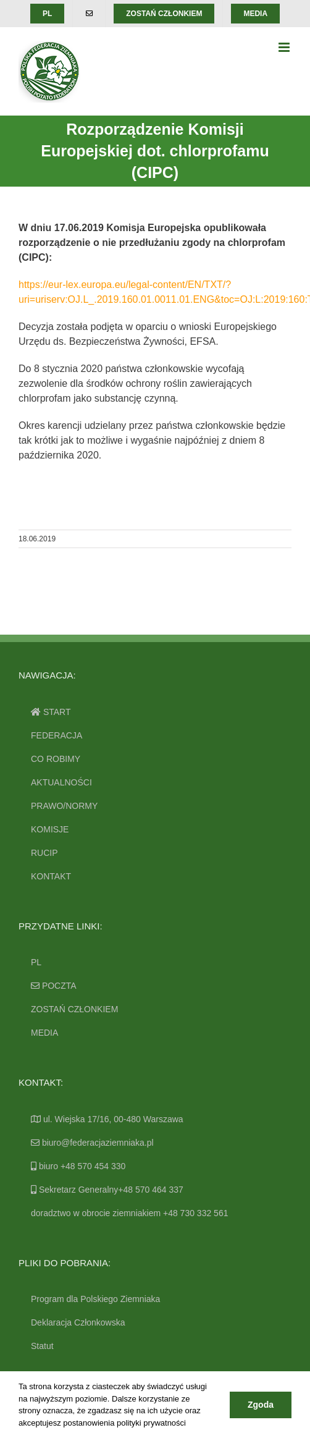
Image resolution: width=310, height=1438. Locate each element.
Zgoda (261, 1405)
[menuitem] (47, 13)
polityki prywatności (151, 1422)
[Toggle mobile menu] (285, 47)
